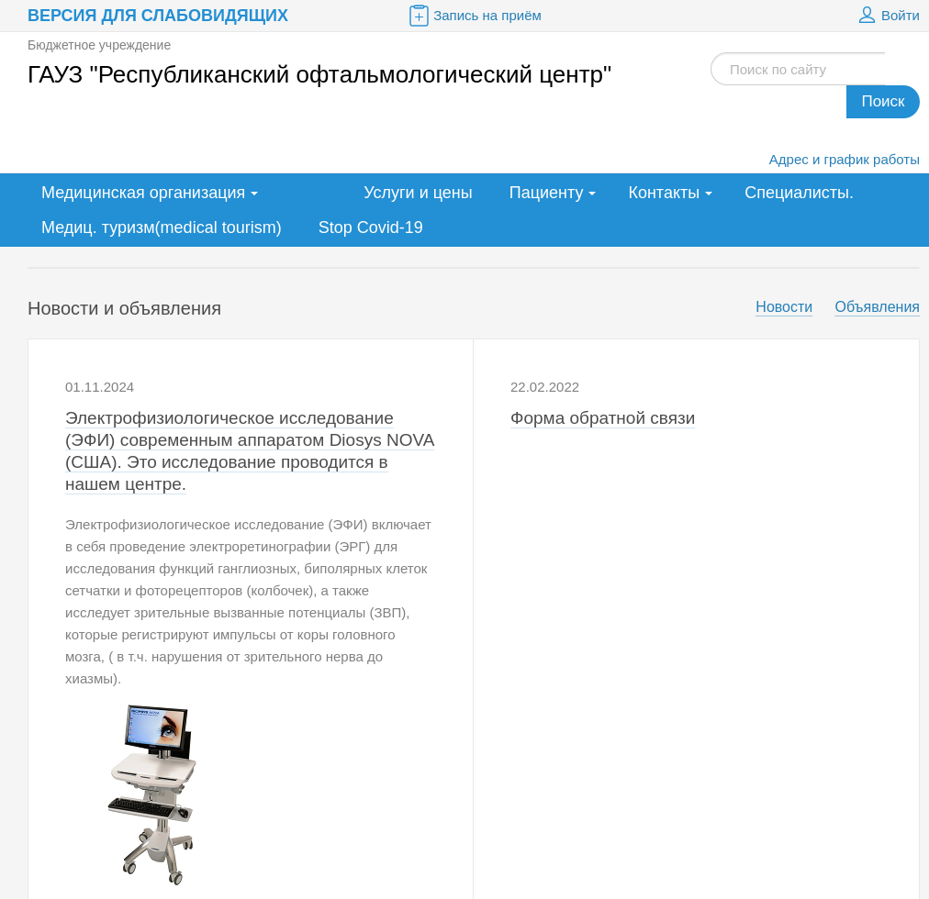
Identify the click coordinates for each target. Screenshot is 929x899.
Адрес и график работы (844, 159)
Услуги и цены (418, 192)
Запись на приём (474, 15)
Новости (784, 307)
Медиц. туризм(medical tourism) (161, 227)
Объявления (877, 307)
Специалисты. (799, 192)
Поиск (882, 101)
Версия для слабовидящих (158, 15)
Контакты (664, 192)
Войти (887, 15)
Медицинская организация (143, 192)
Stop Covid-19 (371, 227)
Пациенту (546, 192)
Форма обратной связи (602, 417)
